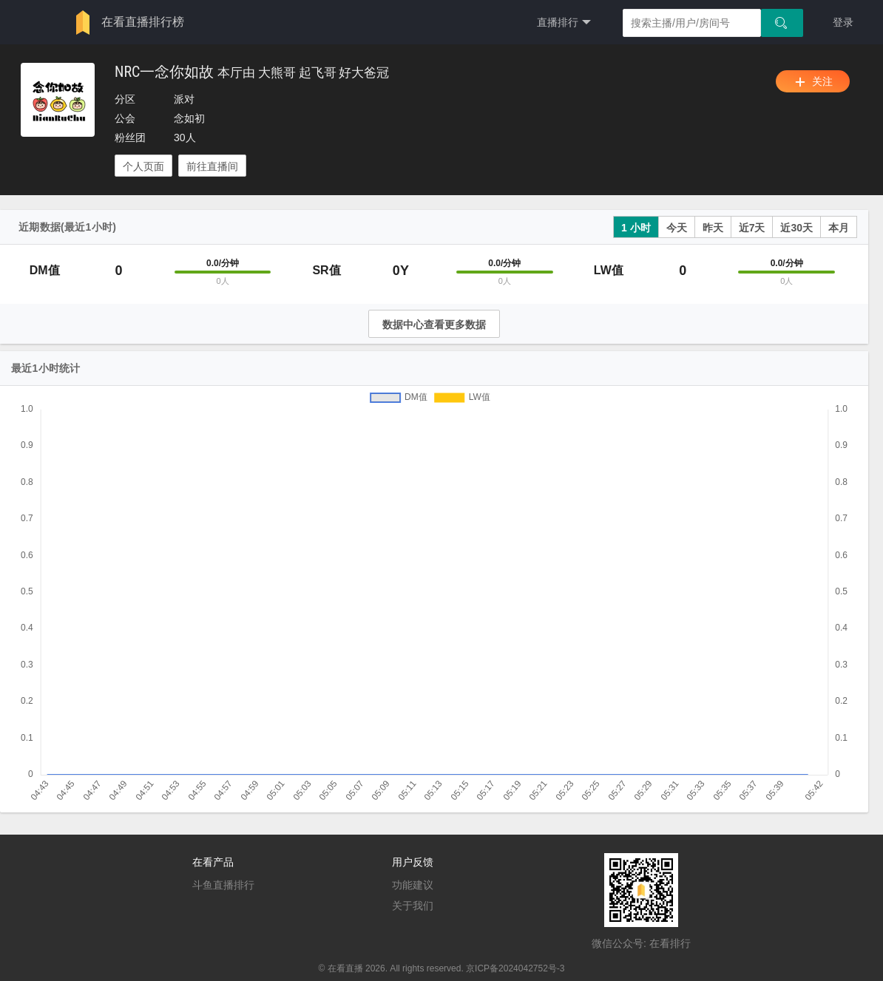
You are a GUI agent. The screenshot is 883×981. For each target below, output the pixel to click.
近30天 (796, 228)
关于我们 (412, 906)
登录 (843, 22)
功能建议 (412, 885)
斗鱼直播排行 (223, 885)
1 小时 (636, 228)
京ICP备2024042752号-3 (515, 968)
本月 (838, 228)
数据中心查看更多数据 (434, 324)
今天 (676, 228)
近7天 (752, 228)
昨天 (713, 228)
